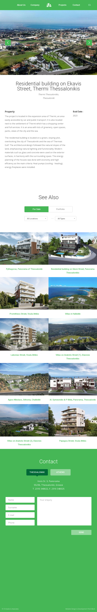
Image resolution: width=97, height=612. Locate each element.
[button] (35, 218)
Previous (8, 42)
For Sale (36, 209)
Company (35, 5)
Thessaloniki (37, 472)
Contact (76, 5)
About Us (21, 5)
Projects (62, 5)
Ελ (89, 5)
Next (88, 42)
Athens (60, 472)
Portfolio (60, 209)
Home (49, 5)
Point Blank (91, 609)
